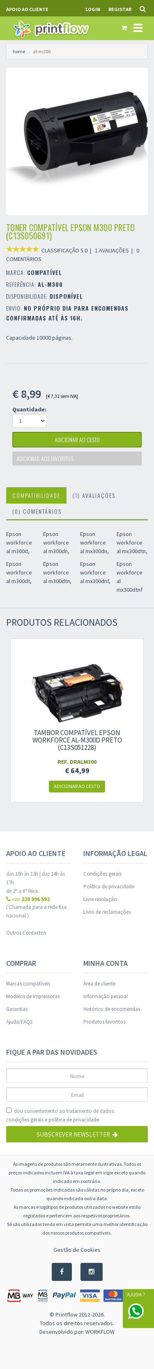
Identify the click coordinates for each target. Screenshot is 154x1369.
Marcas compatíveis (28, 983)
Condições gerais (102, 873)
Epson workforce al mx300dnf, (95, 572)
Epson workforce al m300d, (19, 542)
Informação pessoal (105, 996)
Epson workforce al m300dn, (56, 542)
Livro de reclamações (107, 911)
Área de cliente (99, 983)
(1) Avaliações (94, 495)
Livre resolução (100, 899)
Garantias (17, 1009)
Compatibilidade (36, 495)
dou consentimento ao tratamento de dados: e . (60, 1116)
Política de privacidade (108, 886)
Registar (119, 9)
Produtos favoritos (104, 1021)
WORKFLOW (100, 1331)
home (19, 51)
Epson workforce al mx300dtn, (132, 542)
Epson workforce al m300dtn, (57, 572)
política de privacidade (73, 1119)
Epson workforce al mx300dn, (94, 542)
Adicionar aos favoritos (44, 458)
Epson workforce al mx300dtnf (130, 576)
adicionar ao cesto (77, 439)
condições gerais (25, 1119)
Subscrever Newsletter (77, 1134)
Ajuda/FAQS (19, 1021)
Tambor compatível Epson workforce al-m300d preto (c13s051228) (77, 740)
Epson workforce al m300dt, (19, 572)
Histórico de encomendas (111, 1009)
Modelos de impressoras (33, 996)
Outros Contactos (26, 932)
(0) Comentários (37, 511)
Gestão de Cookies (77, 1249)
